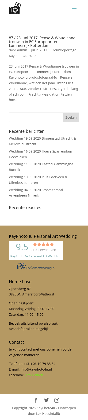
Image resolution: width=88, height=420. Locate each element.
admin (22, 50)
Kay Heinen (34, 375)
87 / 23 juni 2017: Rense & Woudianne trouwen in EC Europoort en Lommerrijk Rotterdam (42, 41)
